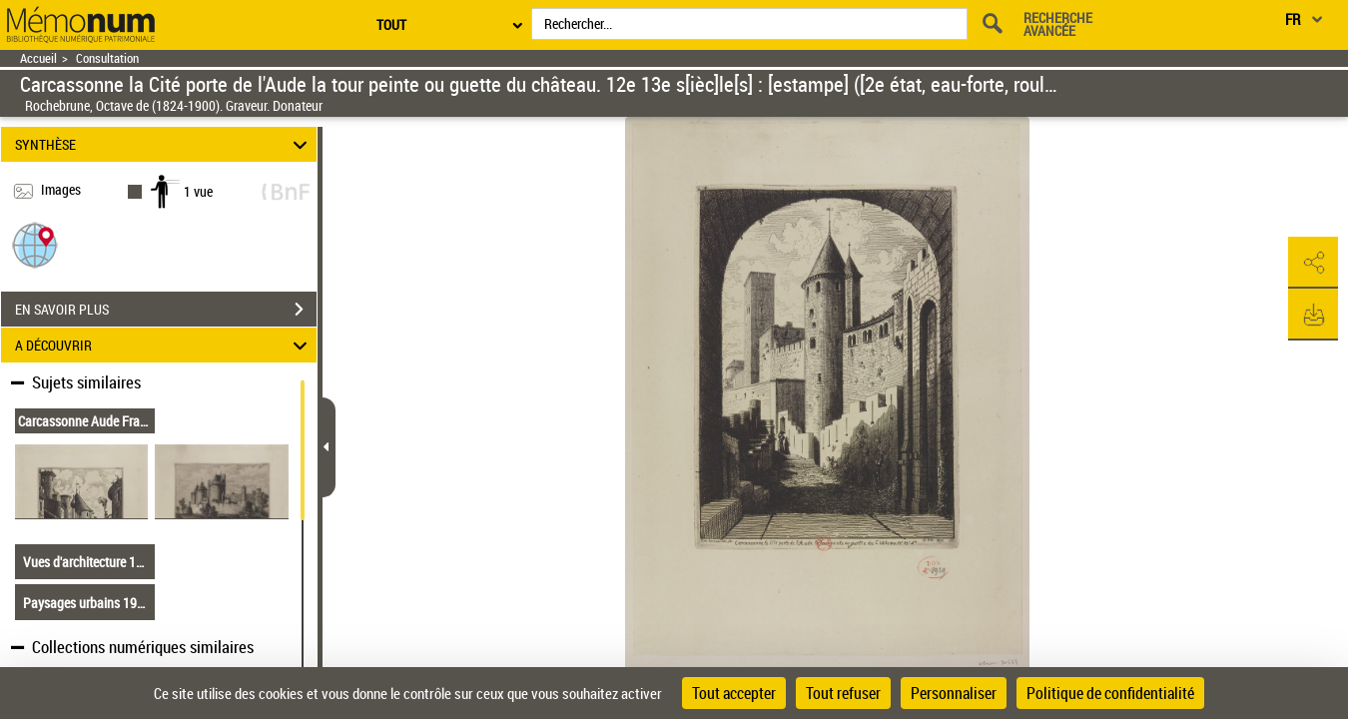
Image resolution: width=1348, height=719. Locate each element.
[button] (35, 244)
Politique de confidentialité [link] (1110, 693)
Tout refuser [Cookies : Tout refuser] (843, 693)
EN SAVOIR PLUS (166, 310)
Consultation (107, 58)
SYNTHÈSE (164, 144)
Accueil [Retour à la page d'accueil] (38, 58)
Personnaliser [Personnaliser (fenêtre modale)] (954, 693)
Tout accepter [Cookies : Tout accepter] (734, 693)
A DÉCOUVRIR (164, 345)
